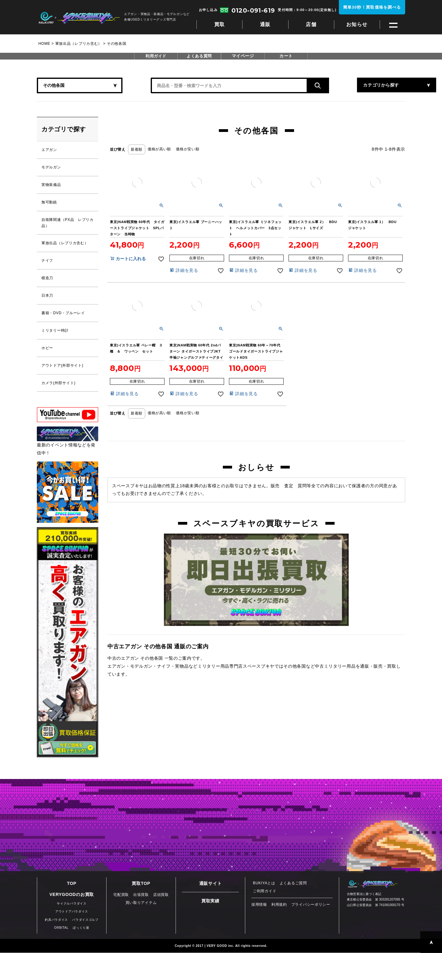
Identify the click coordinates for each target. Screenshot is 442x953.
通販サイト (210, 884)
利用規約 (279, 905)
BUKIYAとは (264, 884)
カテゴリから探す (344, 85)
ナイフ (47, 261)
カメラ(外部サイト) (58, 383)
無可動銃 (49, 202)
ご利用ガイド (264, 891)
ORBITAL (61, 928)
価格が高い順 (159, 149)
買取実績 (210, 901)
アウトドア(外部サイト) (62, 366)
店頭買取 (161, 895)
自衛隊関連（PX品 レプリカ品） (67, 223)
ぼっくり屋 (81, 928)
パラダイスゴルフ (85, 920)
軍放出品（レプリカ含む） (78, 43)
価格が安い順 (187, 149)
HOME (44, 43)
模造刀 (47, 278)
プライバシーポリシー (310, 905)
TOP (71, 884)
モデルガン (51, 167)
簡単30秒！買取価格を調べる (372, 7)
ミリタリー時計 (55, 331)
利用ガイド (156, 56)
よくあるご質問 (293, 884)
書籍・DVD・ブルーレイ (63, 313)
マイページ (242, 56)
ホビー (47, 348)
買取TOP (141, 884)
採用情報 (259, 905)
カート (286, 56)
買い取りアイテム (141, 903)
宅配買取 (121, 895)
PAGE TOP (431, 942)
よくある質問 (199, 56)
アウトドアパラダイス (71, 912)
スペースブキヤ (79, 18)
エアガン (49, 150)
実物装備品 (51, 185)
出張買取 (141, 895)
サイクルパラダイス (71, 904)
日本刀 (47, 296)
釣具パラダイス (56, 920)
